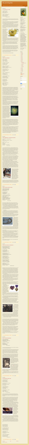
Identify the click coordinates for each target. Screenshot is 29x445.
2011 (21, 71)
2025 (21, 53)
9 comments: (10, 184)
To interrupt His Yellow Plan (6, 378)
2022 (21, 56)
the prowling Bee (7, 3)
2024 (21, 54)
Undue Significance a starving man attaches (8, 137)
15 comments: (10, 375)
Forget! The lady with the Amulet (7, 187)
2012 (21, 70)
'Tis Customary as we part (6, 9)
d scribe (22, 74)
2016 (21, 61)
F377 (11, 371)
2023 (21, 55)
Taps (14, 305)
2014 (21, 68)
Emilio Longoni (4, 178)
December (22, 62)
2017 (21, 60)
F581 (13, 365)
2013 (21, 69)
